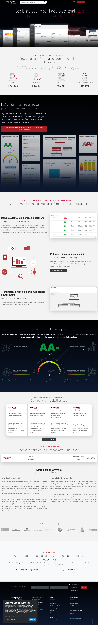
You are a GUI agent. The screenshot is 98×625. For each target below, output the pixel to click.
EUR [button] (74, 2)
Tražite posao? (53, 603)
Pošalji (84, 587)
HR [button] (70, 2)
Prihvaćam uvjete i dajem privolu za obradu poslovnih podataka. (75, 586)
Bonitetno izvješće (74, 603)
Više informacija (49, 439)
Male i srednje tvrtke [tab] (7, 458)
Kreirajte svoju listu (58, 270)
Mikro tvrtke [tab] (54, 458)
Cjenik (51, 615)
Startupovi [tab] (42, 458)
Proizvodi (72, 608)
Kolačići (52, 610)
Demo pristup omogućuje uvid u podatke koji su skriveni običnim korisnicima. (24, 129)
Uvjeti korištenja (74, 590)
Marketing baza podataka (75, 618)
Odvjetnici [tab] (66, 458)
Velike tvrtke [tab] (19, 458)
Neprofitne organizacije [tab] (91, 458)
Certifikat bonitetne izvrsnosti (76, 605)
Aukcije (71, 615)
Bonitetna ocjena (73, 601)
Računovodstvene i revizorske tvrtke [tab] (78, 458)
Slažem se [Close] (32, 619)
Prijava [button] (81, 2)
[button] (90, 2)
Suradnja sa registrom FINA (76, 610)
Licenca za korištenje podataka (57, 619)
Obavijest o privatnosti (55, 605)
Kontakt (52, 617)
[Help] (95, 2)
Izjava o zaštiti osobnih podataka (12, 616)
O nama (52, 601)
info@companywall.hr (28, 569)
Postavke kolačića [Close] (10, 619)
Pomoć (51, 612)
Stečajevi (72, 613)
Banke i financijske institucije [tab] (30, 458)
